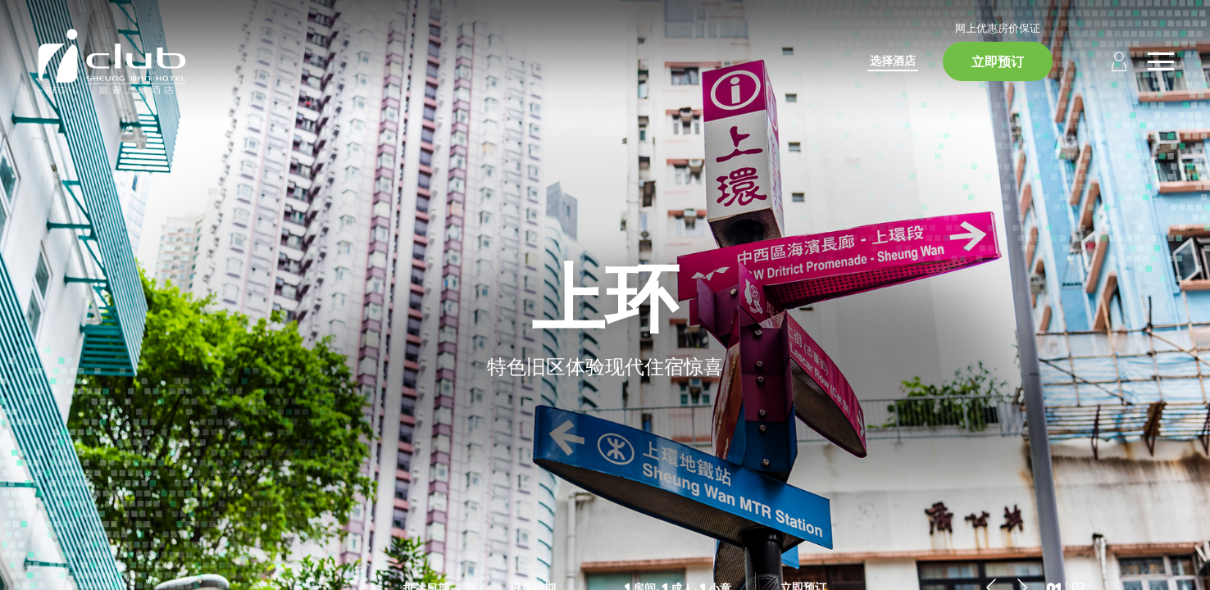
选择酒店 (893, 60)
